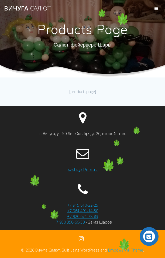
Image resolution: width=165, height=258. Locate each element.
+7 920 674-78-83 (82, 216)
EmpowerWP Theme (125, 250)
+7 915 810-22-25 (82, 205)
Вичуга (27, 8)
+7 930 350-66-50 (69, 222)
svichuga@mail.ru (83, 169)
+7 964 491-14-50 (82, 210)
